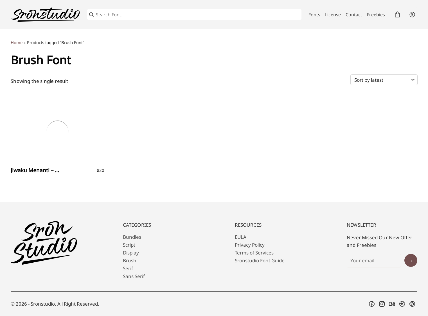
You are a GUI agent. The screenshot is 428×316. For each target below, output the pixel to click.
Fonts (314, 15)
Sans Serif (134, 276)
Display (131, 252)
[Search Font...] (197, 15)
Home (16, 42)
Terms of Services (254, 252)
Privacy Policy (250, 245)
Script (129, 245)
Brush (129, 260)
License (333, 15)
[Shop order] (384, 80)
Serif (128, 268)
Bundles (132, 237)
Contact (354, 15)
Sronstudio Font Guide (260, 260)
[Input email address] (374, 260)
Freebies (376, 15)
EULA (240, 237)
